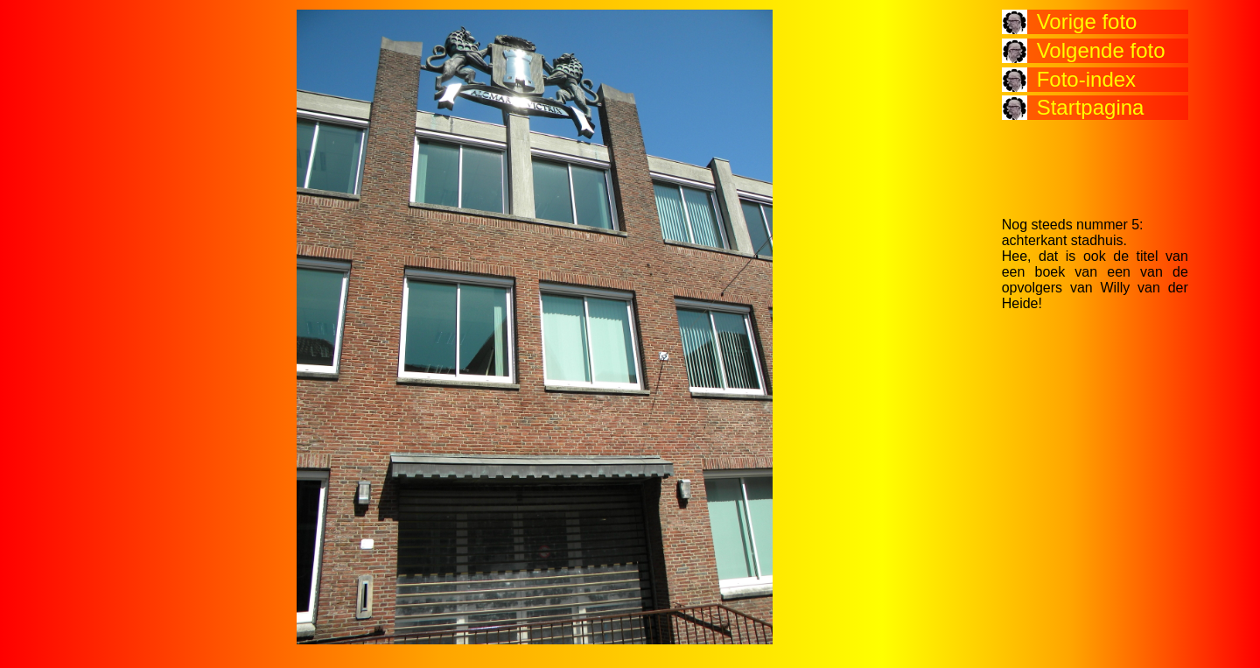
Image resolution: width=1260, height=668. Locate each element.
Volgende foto (1101, 50)
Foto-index (1086, 79)
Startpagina (1090, 107)
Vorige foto (1087, 21)
